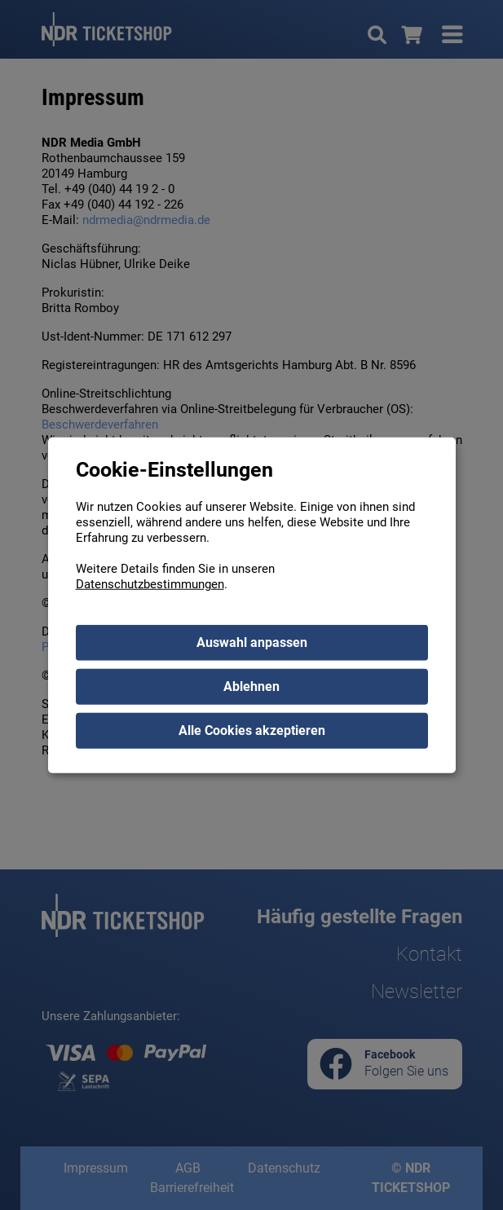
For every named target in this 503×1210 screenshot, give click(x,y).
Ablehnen (251, 686)
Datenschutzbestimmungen (150, 584)
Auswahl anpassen (251, 642)
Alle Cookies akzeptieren (252, 730)
